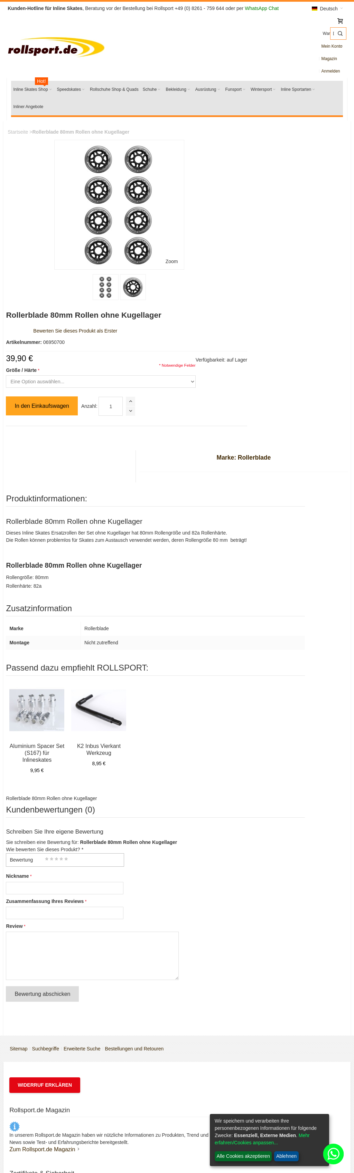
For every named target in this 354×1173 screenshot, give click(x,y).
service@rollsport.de (303, 960)
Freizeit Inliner (287, 1092)
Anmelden (331, 46)
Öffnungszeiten (122, 1083)
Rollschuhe (35, 1083)
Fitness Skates (288, 1100)
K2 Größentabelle (208, 882)
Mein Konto (286, 46)
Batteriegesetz (204, 1074)
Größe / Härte (139, 191)
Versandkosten (205, 1057)
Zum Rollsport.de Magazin (48, 948)
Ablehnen (286, 1156)
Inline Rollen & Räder (46, 1074)
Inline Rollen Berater (211, 925)
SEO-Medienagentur (121, 1156)
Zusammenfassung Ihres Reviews (50, 685)
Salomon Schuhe (41, 1092)
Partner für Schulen (210, 943)
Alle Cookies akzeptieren (243, 1156)
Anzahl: (207, 227)
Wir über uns (119, 1057)
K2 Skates (34, 1057)
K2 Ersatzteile (38, 1100)
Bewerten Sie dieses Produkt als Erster (193, 152)
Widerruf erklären (50, 862)
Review (19, 710)
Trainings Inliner (289, 1109)
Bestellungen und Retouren (138, 826)
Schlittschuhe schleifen (47, 1118)
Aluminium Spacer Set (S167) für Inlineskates (42, 537)
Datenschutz (202, 1083)
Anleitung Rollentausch (214, 934)
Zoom (104, 219)
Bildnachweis (203, 1126)
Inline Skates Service (211, 873)
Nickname (22, 660)
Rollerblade (35, 1065)
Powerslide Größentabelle (217, 899)
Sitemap (22, 826)
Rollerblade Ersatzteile (47, 1109)
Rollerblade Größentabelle (217, 890)
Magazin (309, 46)
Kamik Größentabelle (212, 917)
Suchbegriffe (49, 826)
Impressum (118, 1074)
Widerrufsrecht (205, 1109)
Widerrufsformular (208, 1118)
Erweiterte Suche (85, 826)
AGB (111, 1065)
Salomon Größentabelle (214, 908)
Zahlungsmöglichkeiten (214, 1065)
